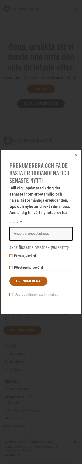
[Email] (40, 233)
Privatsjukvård (25, 256)
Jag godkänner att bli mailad (36, 294)
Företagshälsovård (28, 268)
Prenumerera (28, 281)
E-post (40, 230)
